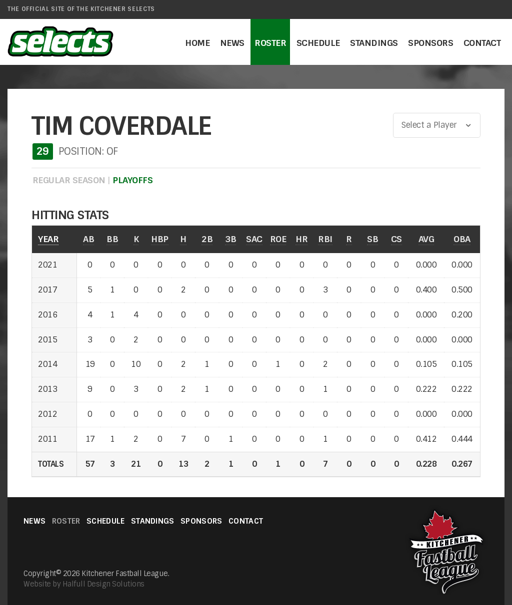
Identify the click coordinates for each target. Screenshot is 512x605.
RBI (325, 239)
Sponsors (430, 42)
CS (396, 239)
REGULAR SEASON (69, 180)
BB (112, 239)
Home (197, 42)
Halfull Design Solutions (103, 584)
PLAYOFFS (132, 180)
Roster (270, 42)
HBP (159, 239)
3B (230, 239)
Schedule (318, 42)
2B (207, 239)
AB (88, 239)
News (232, 42)
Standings (374, 42)
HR (302, 239)
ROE (278, 239)
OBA (462, 239)
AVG (426, 239)
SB (372, 239)
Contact (482, 42)
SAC (254, 239)
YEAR (48, 239)
